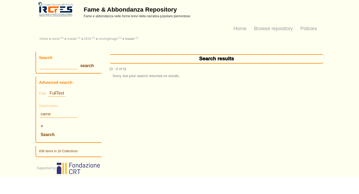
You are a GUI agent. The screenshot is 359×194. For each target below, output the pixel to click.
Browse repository (273, 28)
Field (42, 93)
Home (240, 28)
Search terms (48, 106)
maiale (72, 39)
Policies (308, 28)
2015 (87, 39)
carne (56, 39)
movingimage (108, 39)
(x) (62, 37)
